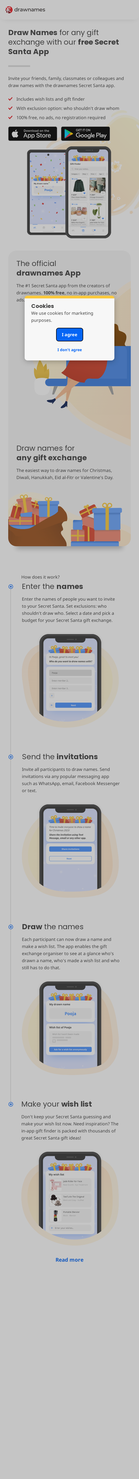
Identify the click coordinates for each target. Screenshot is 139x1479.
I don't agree (69, 349)
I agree (69, 335)
